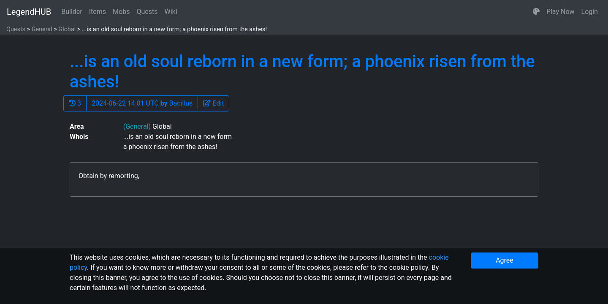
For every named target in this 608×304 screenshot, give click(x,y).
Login (589, 12)
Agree (504, 260)
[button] (536, 11)
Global (67, 29)
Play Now (560, 12)
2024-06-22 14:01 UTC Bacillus (142, 103)
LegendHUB (29, 12)
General (42, 29)
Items (97, 12)
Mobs (121, 12)
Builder (71, 12)
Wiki (171, 12)
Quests (146, 12)
